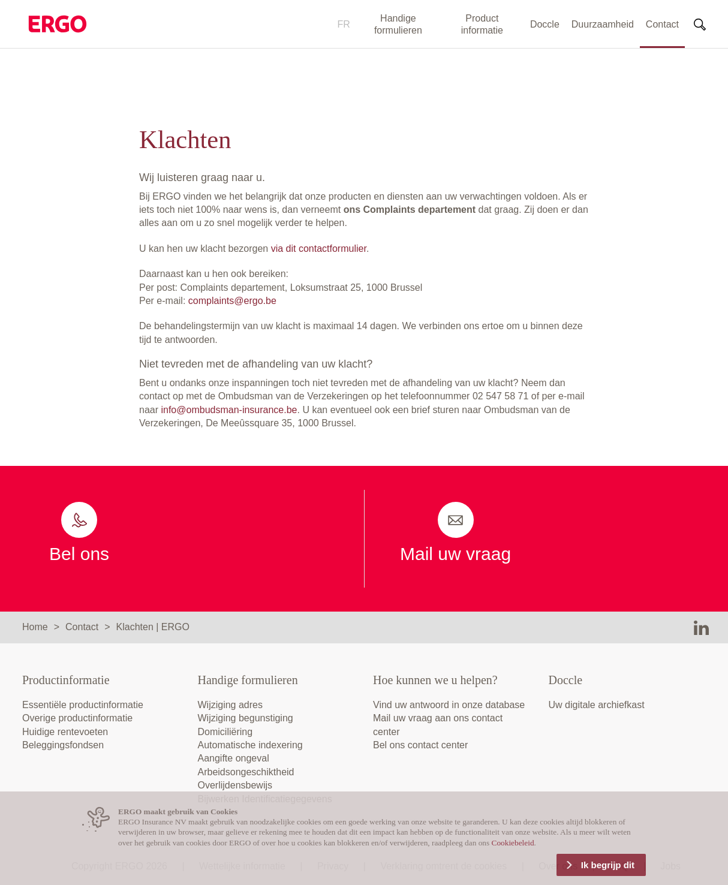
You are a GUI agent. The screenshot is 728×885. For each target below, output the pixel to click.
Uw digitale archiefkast (597, 705)
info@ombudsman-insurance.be (229, 410)
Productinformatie (66, 680)
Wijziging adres (230, 705)
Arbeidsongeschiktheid (246, 772)
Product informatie (482, 24)
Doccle (544, 24)
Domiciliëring (225, 732)
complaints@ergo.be (232, 301)
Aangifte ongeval (233, 758)
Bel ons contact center (420, 745)
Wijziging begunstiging (245, 718)
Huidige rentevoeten (65, 732)
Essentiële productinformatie (82, 705)
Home (35, 627)
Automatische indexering (250, 745)
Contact (662, 24)
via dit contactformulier (318, 248)
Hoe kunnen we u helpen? (435, 680)
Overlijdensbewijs (235, 785)
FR (344, 24)
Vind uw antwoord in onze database (449, 705)
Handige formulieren (398, 24)
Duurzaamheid (602, 24)
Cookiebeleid (513, 842)
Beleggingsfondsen (63, 745)
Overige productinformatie (77, 718)
